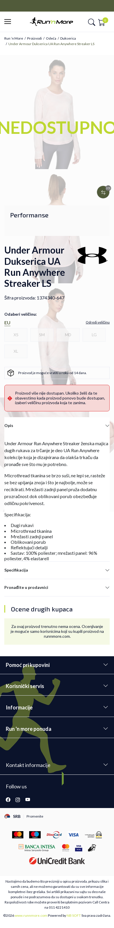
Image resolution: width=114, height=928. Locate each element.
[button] (9, 22)
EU (7, 322)
